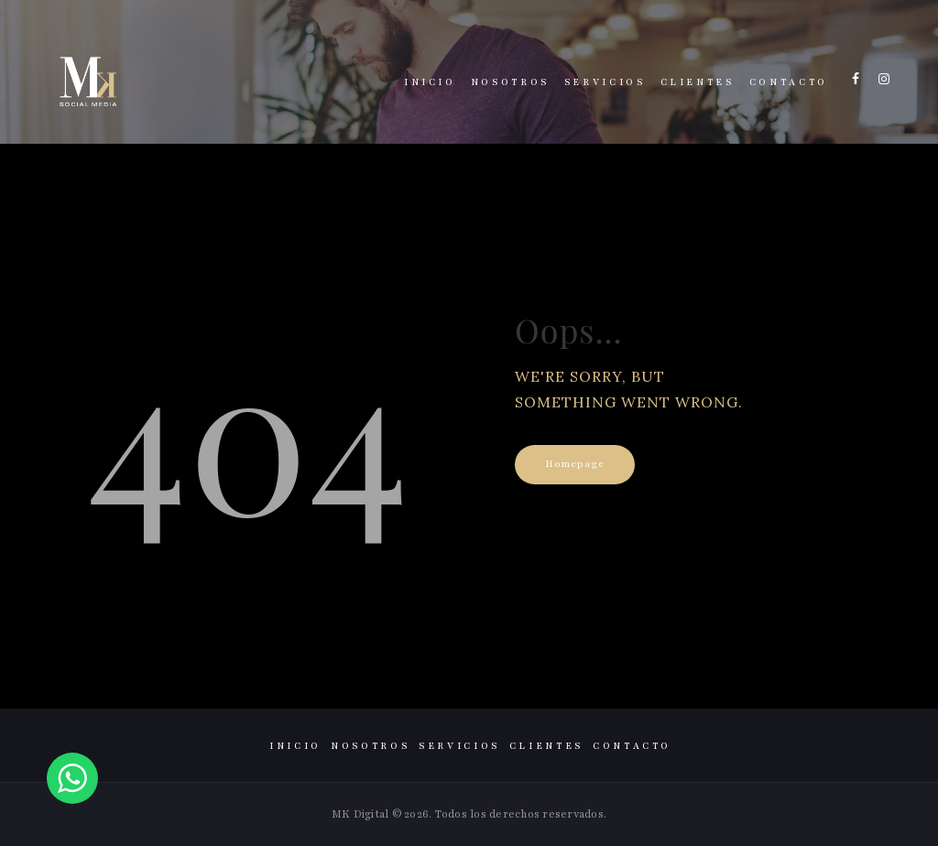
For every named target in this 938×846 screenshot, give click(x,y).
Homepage (575, 464)
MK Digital (360, 814)
